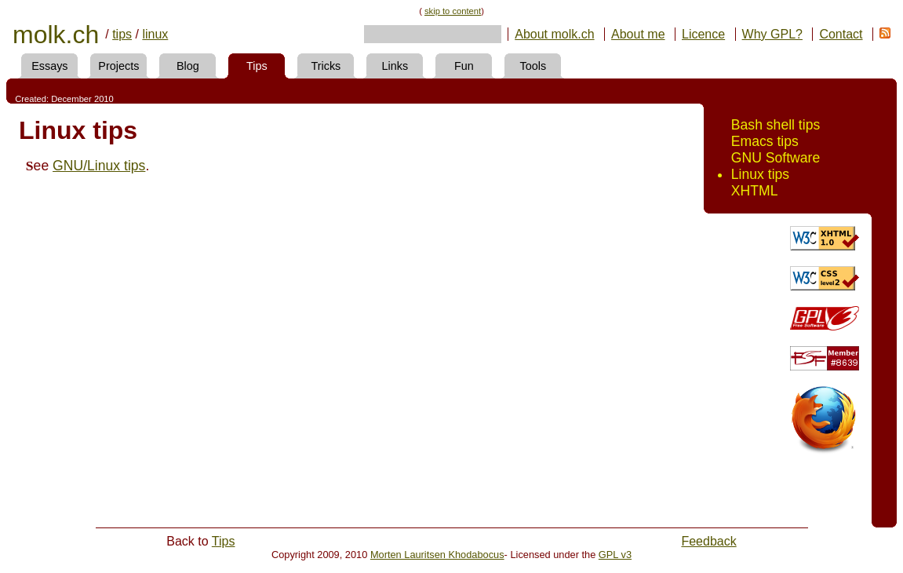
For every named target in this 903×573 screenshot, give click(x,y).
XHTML (754, 191)
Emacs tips (765, 141)
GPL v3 (615, 554)
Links (395, 66)
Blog (188, 66)
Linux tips (760, 174)
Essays (49, 66)
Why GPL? (772, 34)
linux (155, 34)
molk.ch (56, 34)
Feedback (708, 541)
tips (122, 34)
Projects (118, 66)
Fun (464, 66)
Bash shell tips (775, 125)
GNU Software (775, 158)
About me (638, 34)
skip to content (452, 11)
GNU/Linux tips (99, 165)
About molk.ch (554, 34)
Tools (533, 66)
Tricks (325, 66)
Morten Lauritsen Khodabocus (437, 554)
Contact (840, 34)
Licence (703, 34)
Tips (257, 66)
